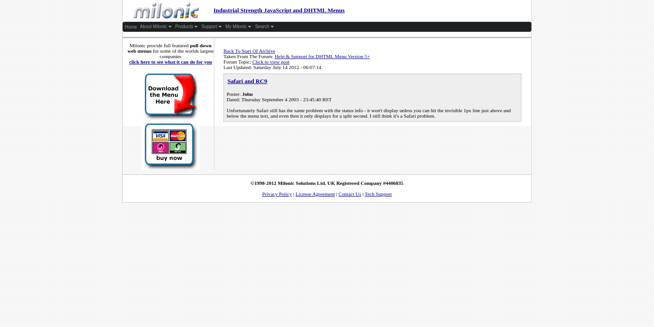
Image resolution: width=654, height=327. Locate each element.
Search (264, 27)
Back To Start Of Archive (249, 51)
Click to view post (271, 61)
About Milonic (156, 27)
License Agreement (315, 194)
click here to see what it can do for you (170, 61)
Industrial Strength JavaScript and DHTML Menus (234, 10)
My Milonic (238, 27)
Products (186, 27)
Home (131, 27)
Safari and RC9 (247, 81)
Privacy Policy (277, 194)
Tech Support (378, 194)
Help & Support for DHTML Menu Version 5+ (322, 56)
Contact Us (349, 194)
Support (211, 27)
